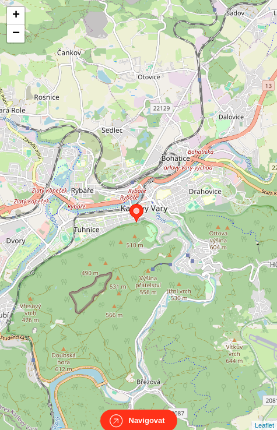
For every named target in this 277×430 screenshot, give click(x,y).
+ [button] (16, 15)
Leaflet (264, 414)
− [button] (16, 34)
